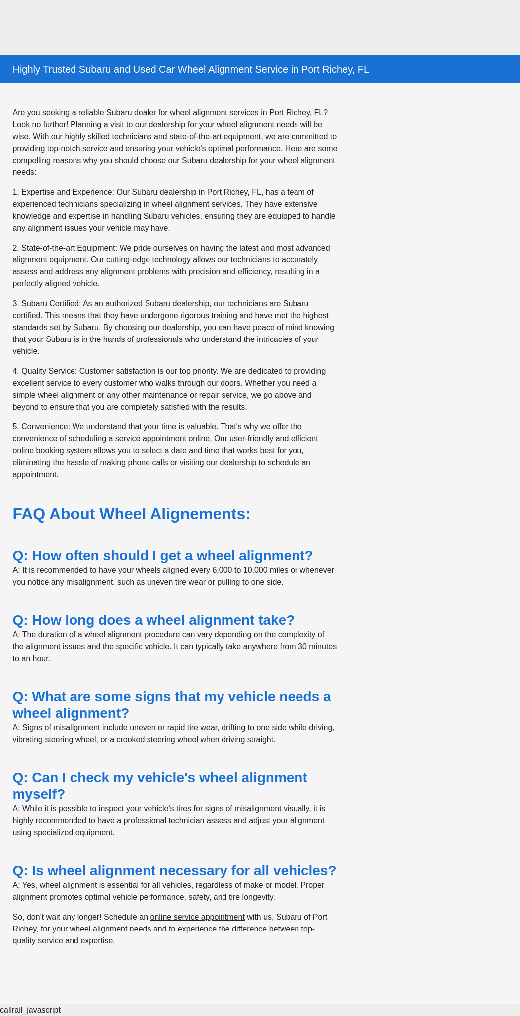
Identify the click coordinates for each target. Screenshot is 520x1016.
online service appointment (197, 917)
